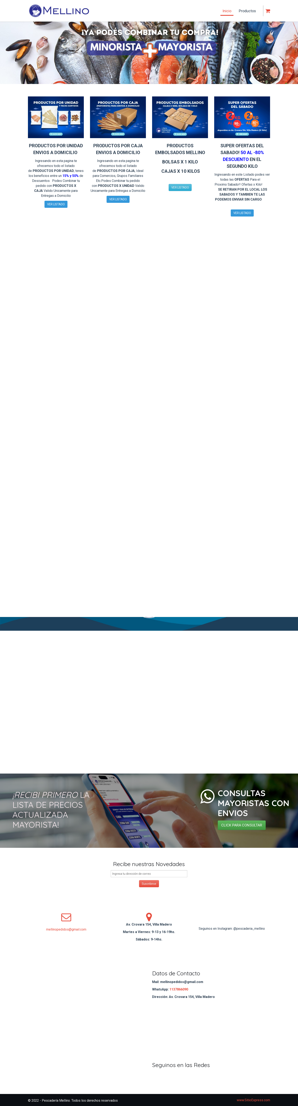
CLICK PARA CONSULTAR (241, 825)
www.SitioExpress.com (253, 1100)
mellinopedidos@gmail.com (66, 929)
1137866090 (178, 989)
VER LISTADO (56, 204)
